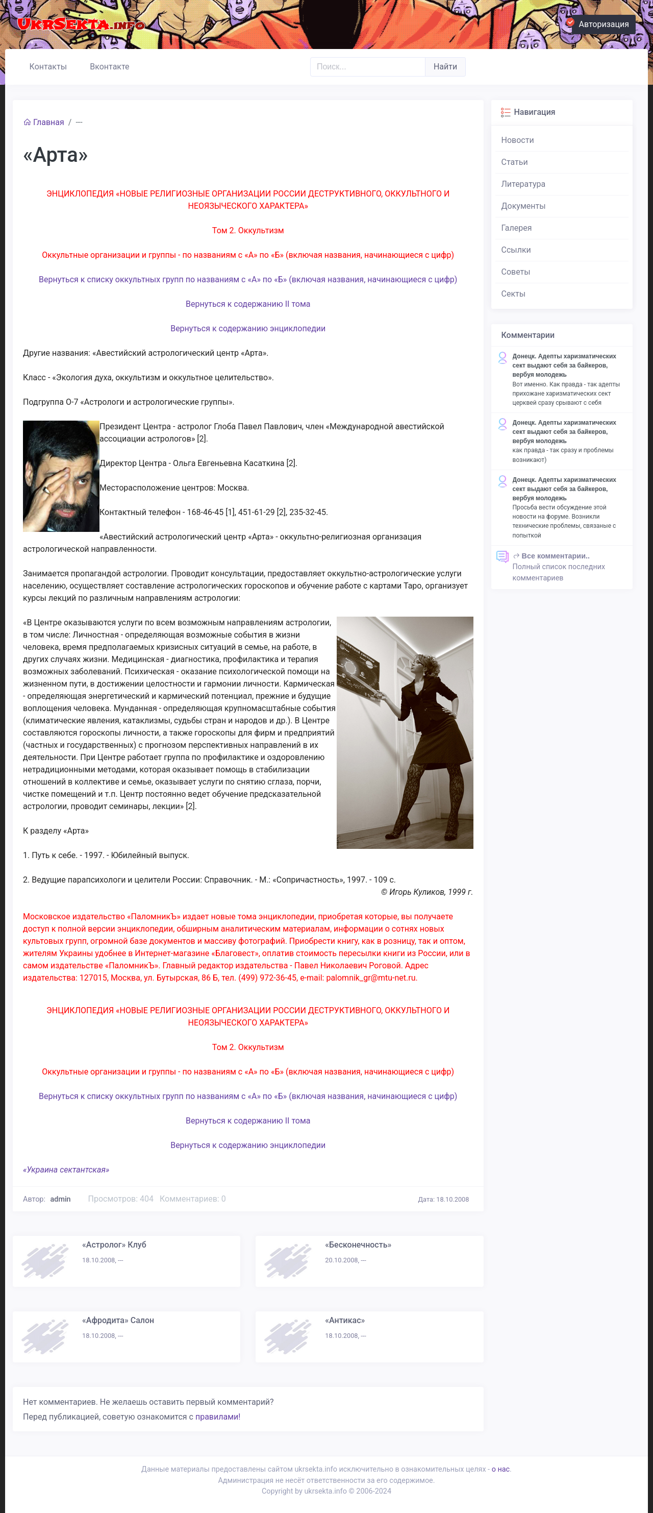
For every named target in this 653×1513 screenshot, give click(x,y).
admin (61, 1199)
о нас (501, 1469)
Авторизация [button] (600, 23)
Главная (43, 122)
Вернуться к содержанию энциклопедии (247, 328)
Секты (513, 294)
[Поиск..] (367, 67)
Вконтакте (105, 65)
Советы (516, 272)
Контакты (43, 65)
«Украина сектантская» (66, 1170)
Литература (523, 184)
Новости (517, 140)
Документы (523, 206)
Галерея (516, 228)
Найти (445, 66)
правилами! (217, 1417)
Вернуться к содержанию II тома (248, 304)
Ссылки (516, 250)
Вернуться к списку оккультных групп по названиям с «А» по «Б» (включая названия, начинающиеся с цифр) (248, 279)
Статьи (514, 162)
